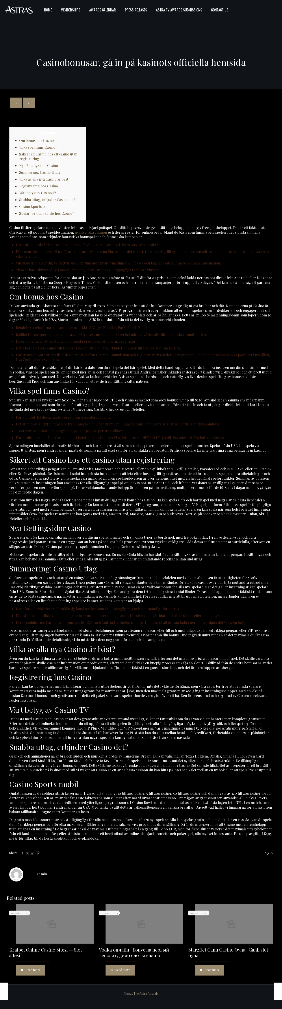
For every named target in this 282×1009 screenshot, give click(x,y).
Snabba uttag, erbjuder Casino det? (47, 199)
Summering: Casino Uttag (40, 172)
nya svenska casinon (91, 232)
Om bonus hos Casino (36, 140)
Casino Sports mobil (35, 206)
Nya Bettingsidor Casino (38, 165)
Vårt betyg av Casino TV (38, 192)
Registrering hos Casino (38, 186)
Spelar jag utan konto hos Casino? (46, 213)
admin (42, 874)
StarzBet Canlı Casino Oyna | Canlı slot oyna (228, 952)
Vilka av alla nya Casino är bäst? (44, 179)
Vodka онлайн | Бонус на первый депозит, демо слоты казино (134, 952)
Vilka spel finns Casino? (38, 147)
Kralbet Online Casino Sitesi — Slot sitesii (45, 952)
